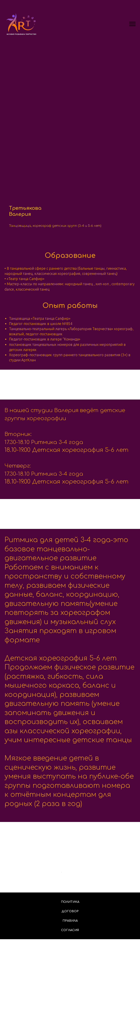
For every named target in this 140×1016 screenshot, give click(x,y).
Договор (70, 988)
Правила (70, 997)
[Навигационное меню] (132, 24)
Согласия (70, 1007)
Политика (70, 978)
